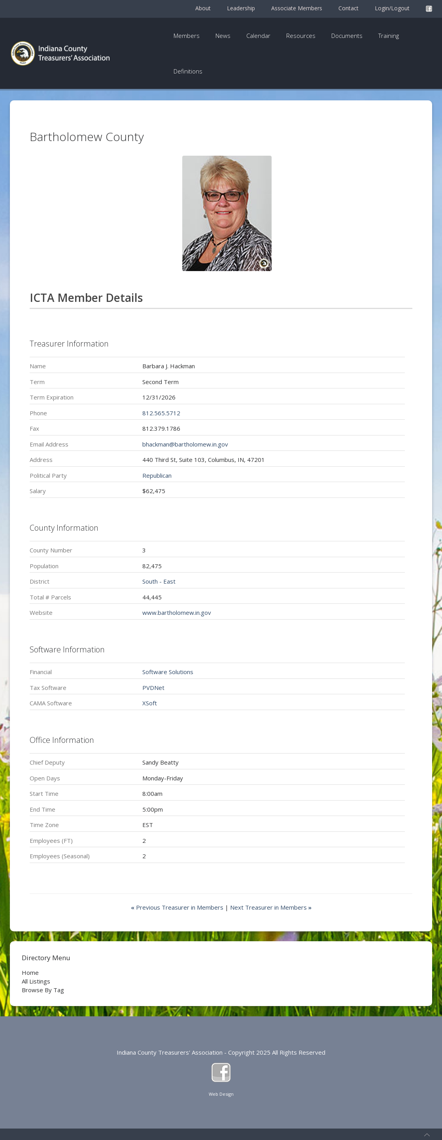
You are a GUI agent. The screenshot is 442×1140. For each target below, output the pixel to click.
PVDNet (153, 688)
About (203, 8)
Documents (347, 36)
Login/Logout (392, 8)
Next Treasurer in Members (271, 907)
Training (388, 36)
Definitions (188, 71)
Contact (348, 8)
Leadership (241, 8)
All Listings (36, 981)
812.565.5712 (161, 413)
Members (187, 36)
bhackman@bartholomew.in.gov (185, 444)
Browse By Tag (43, 990)
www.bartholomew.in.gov (176, 612)
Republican (157, 475)
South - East (159, 581)
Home (30, 972)
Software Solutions (167, 672)
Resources (300, 36)
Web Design (221, 1094)
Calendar (258, 36)
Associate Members (296, 8)
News (222, 36)
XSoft (149, 703)
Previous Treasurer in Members (178, 907)
